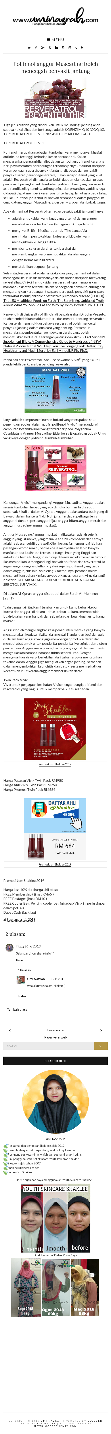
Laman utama (55, 1030)
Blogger (95, 1420)
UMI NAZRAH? (55, 1139)
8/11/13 (57, 979)
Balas (19, 960)
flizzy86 (22, 946)
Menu (55, 40)
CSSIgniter (46, 1423)
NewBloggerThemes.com (55, 1426)
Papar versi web (55, 1037)
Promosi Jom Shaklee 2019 (55, 764)
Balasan (25, 970)
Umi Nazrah (36, 979)
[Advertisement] (55, 1358)
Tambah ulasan (18, 1009)
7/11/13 (34, 946)
